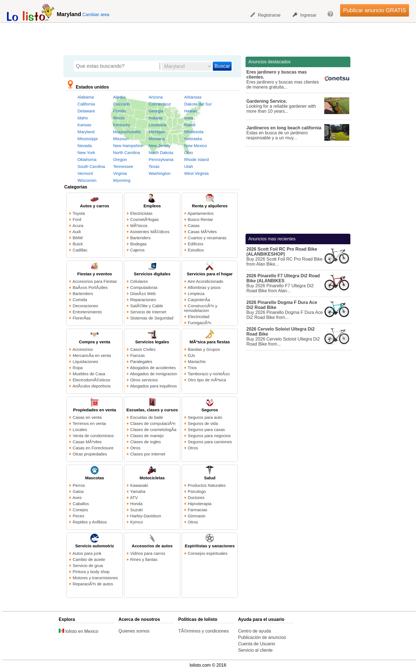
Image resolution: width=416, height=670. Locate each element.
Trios (192, 367)
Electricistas (141, 213)
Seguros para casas (206, 429)
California (86, 104)
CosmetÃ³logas (144, 219)
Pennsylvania (160, 159)
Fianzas (137, 355)
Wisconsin (86, 180)
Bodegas (138, 243)
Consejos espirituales (207, 553)
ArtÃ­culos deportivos (92, 386)
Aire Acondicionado (205, 281)
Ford (77, 219)
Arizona (155, 97)
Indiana (155, 117)
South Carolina (91, 166)
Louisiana (157, 124)
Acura (78, 225)
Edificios (195, 243)
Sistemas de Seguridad (151, 318)
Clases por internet (147, 454)
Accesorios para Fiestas (95, 281)
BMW (78, 237)
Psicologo (197, 491)
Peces (78, 515)
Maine (189, 124)
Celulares (139, 281)
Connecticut (159, 104)
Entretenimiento (87, 311)
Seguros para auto (205, 417)
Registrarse (266, 14)
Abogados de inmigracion (153, 373)
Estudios (196, 250)
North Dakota (160, 152)
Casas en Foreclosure (93, 447)
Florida (119, 111)
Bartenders (140, 237)
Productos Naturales (207, 485)
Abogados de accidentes (153, 367)
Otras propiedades (90, 454)
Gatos (78, 491)
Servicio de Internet (148, 311)
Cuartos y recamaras (207, 237)
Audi (77, 231)
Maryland (86, 131)
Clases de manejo (147, 435)
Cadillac (80, 250)
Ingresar (304, 14)
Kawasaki (139, 485)
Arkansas (193, 97)
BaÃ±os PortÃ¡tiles (90, 287)
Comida (80, 299)
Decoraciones (85, 305)
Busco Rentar (200, 219)
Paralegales (141, 361)
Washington (159, 173)
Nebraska (193, 138)
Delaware (86, 111)
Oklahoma (86, 159)
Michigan (156, 131)
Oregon (120, 159)
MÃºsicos (138, 225)
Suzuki (136, 509)
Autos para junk (87, 553)
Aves (77, 497)
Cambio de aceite (89, 559)
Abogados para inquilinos (153, 386)
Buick (78, 243)
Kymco (136, 522)
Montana (156, 138)
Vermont (85, 173)
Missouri (120, 138)
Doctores (196, 497)
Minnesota (193, 131)
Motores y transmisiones (95, 577)
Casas (194, 225)
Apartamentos (201, 213)
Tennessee (123, 166)
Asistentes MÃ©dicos (150, 231)
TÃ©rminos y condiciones (203, 631)
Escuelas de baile (146, 417)
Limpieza (196, 293)
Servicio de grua (88, 565)
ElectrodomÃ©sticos (91, 379)
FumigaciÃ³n (199, 322)
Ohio (188, 152)
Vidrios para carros (147, 553)
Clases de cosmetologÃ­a (153, 429)
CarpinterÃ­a (199, 299)
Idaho (82, 117)
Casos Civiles (142, 349)
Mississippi (87, 138)
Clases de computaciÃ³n (152, 423)
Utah (188, 166)
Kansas (84, 124)
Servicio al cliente (255, 650)
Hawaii (190, 111)
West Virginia (196, 173)
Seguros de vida (203, 423)
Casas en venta (87, 417)
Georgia (155, 111)
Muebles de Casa (89, 373)
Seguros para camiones (210, 441)
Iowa (188, 117)
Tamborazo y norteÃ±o (209, 373)
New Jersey (159, 145)
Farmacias (197, 509)
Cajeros (137, 250)
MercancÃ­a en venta (92, 355)
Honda (136, 503)
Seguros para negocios (209, 435)
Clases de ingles (145, 441)
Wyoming (121, 180)
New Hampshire (128, 145)
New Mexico (195, 145)
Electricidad (198, 316)
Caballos (81, 503)
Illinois (119, 117)
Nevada (84, 145)
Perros (79, 485)
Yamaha (137, 491)
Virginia (120, 173)
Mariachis (196, 361)
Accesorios (83, 349)
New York (86, 152)
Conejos (80, 509)
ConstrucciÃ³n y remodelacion (200, 308)
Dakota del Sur (198, 104)
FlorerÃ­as (82, 318)
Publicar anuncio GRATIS (374, 10)
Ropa (78, 367)
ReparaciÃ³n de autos (93, 583)
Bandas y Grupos (204, 349)
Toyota (79, 213)
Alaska (119, 97)
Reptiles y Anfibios (90, 522)
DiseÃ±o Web (142, 293)
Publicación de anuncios (262, 637)
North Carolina (126, 152)
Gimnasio (196, 515)
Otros (135, 447)
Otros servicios (144, 379)
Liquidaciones (85, 361)
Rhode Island (196, 159)
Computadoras (143, 287)
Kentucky (121, 124)
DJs (191, 355)
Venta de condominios (93, 435)
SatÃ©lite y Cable (146, 305)
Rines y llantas (143, 559)
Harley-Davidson (145, 515)
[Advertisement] (205, 37)
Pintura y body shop (91, 571)
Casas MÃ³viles (202, 231)
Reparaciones (143, 299)
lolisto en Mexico (78, 631)
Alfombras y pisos (204, 287)
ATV (134, 497)
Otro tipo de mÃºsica (207, 379)
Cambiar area (95, 14)
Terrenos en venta (89, 423)
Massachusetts (127, 131)
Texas (153, 166)
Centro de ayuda (254, 631)
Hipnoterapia (199, 503)
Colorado (121, 104)
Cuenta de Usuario (256, 643)
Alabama (85, 97)
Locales (80, 429)
